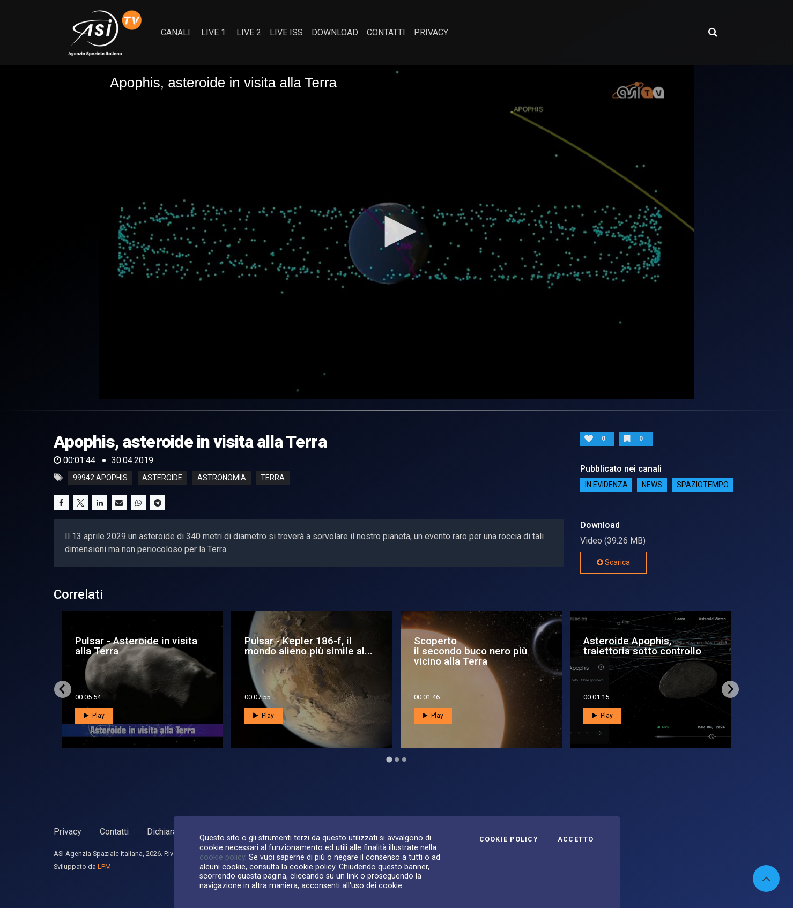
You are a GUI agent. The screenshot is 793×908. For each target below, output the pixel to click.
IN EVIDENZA (606, 485)
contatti (386, 32)
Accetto (576, 839)
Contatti (114, 832)
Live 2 (248, 32)
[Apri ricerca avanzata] (712, 32)
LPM (104, 866)
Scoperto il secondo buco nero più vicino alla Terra (470, 651)
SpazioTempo (703, 485)
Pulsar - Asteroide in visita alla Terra (136, 646)
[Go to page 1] (389, 759)
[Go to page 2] (397, 759)
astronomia (221, 477)
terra (273, 477)
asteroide (162, 477)
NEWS (652, 485)
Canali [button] (175, 32)
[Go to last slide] (62, 689)
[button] (396, 231)
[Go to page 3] (404, 759)
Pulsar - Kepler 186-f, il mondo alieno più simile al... (308, 646)
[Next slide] (730, 689)
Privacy (67, 832)
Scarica (613, 562)
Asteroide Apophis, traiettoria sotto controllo (642, 646)
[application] (396, 232)
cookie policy (222, 857)
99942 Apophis (100, 477)
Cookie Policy (508, 839)
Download (335, 32)
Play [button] (94, 715)
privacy (431, 32)
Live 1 (213, 32)
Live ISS (286, 32)
